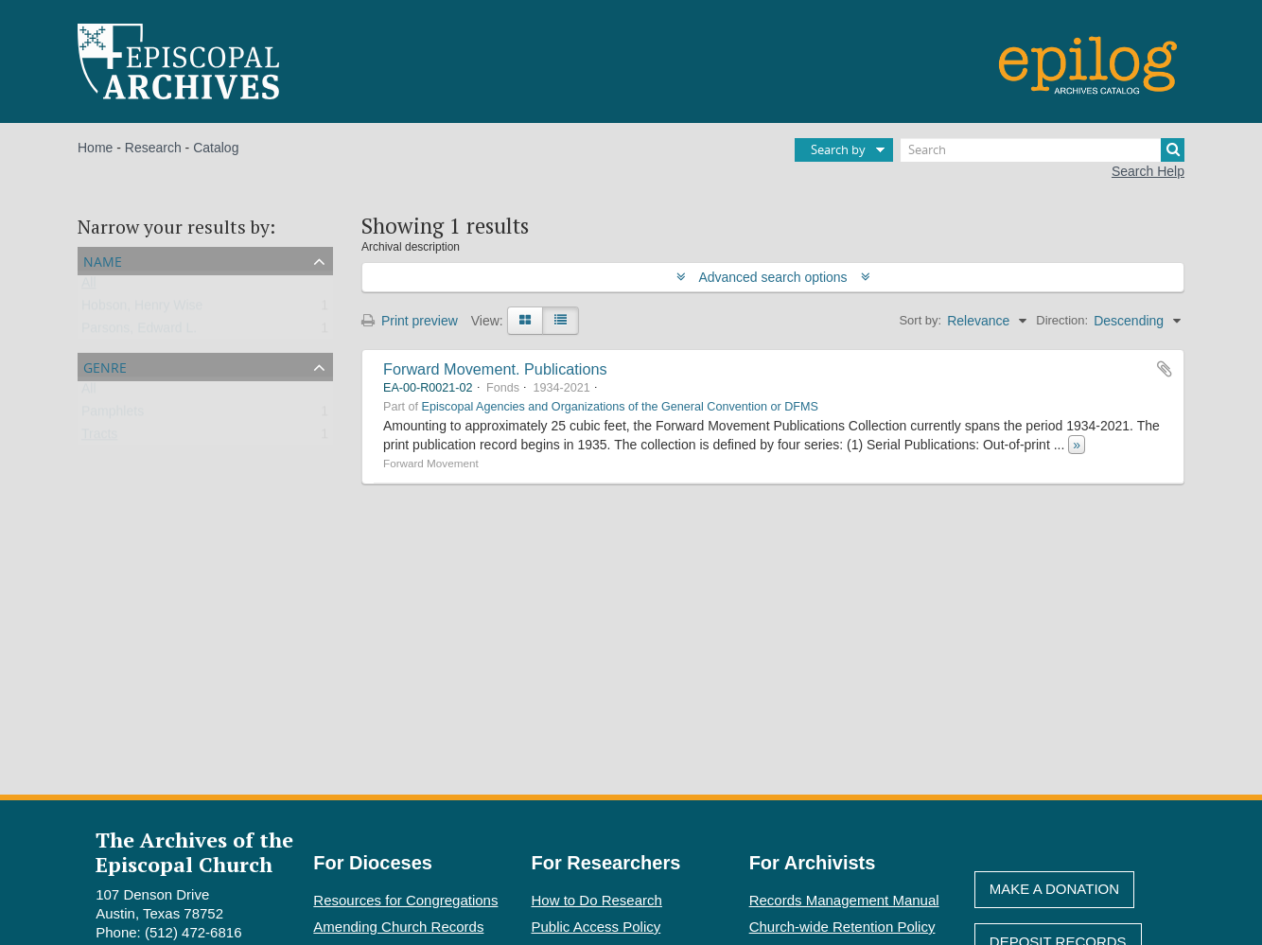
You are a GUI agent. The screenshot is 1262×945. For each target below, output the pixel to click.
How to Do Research (597, 900)
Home (95, 147)
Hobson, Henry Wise (141, 309)
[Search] (1042, 150)
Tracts (99, 438)
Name (102, 259)
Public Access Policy (596, 927)
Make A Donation (1054, 889)
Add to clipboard (1164, 368)
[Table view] (560, 320)
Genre (105, 365)
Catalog (215, 147)
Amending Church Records (398, 927)
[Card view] (525, 320)
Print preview (409, 320)
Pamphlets (112, 415)
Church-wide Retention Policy (842, 927)
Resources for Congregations (405, 900)
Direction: (1062, 320)
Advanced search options (773, 277)
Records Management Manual (844, 900)
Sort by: (920, 320)
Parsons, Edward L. (139, 332)
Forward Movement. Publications (495, 368)
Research (153, 147)
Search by (838, 149)
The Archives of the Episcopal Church (194, 851)
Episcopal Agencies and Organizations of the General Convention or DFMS (620, 406)
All (88, 286)
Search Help (1148, 171)
